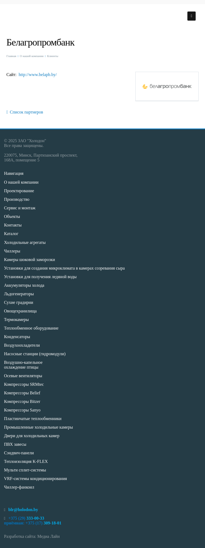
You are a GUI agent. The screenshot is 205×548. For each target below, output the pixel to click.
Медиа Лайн (48, 536)
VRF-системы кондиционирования (35, 478)
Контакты (13, 225)
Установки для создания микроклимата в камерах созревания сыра (64, 268)
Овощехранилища (20, 311)
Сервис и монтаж (20, 208)
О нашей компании (32, 56)
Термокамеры (16, 319)
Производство (16, 199)
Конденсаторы (17, 336)
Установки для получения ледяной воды (40, 276)
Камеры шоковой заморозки (29, 259)
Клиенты (52, 56)
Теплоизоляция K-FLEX (26, 461)
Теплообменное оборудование (31, 328)
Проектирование (19, 190)
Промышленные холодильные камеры (38, 427)
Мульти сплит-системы (25, 470)
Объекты (12, 216)
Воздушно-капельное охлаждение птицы (23, 364)
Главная (11, 56)
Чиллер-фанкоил (19, 487)
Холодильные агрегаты (25, 242)
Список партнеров (24, 112)
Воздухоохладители (22, 345)
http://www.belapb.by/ (38, 74)
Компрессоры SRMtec (24, 384)
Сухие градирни (18, 302)
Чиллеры (12, 251)
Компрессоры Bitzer (22, 401)
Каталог (11, 233)
